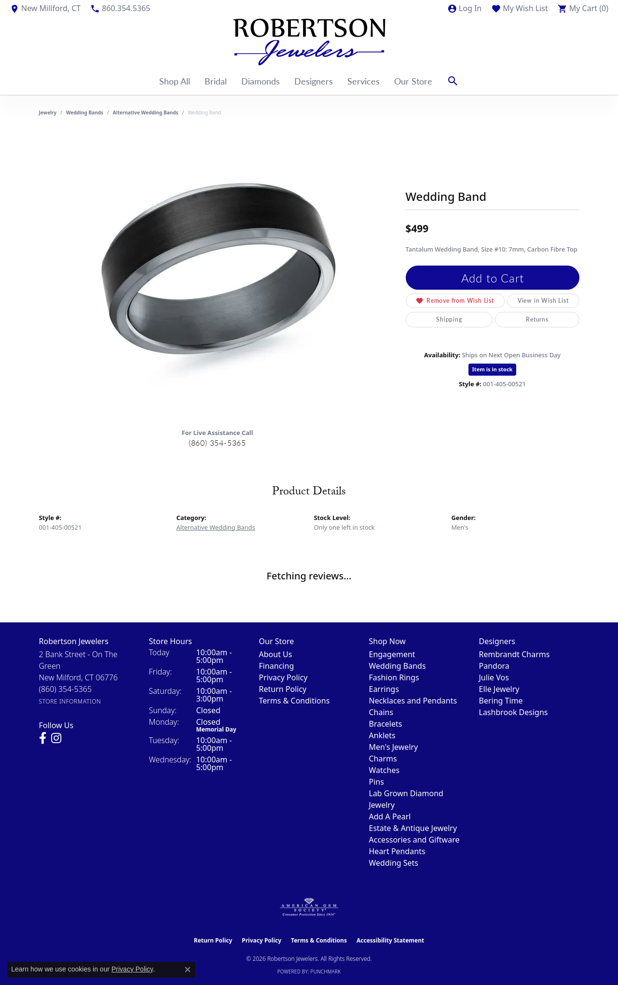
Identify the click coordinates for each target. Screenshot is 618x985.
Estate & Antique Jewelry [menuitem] (413, 828)
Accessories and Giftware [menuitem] (414, 839)
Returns (537, 319)
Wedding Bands (84, 112)
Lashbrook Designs (513, 712)
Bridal (216, 80)
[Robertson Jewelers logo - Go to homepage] (309, 42)
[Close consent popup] (188, 969)
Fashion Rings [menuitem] (394, 677)
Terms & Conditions (294, 700)
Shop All (174, 80)
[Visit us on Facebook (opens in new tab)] (42, 738)
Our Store (413, 80)
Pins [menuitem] (376, 781)
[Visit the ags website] (309, 907)
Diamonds (260, 80)
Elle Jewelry (499, 689)
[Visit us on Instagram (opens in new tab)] (56, 738)
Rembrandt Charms (514, 654)
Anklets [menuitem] (382, 735)
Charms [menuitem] (383, 758)
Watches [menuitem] (384, 770)
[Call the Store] (65, 689)
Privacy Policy (283, 677)
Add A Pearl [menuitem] (390, 816)
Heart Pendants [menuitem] (397, 851)
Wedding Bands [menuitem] (397, 666)
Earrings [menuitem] (384, 689)
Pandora (494, 666)
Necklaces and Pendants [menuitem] (413, 700)
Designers (313, 80)
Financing (276, 666)
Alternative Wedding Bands (146, 112)
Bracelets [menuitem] (385, 723)
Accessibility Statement (390, 940)
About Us (275, 654)
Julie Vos (494, 677)
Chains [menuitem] (381, 712)
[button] (464, 8)
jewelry (48, 112)
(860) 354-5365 (217, 442)
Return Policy (283, 689)
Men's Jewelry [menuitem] (393, 747)
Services (363, 80)
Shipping (449, 319)
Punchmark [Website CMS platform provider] (326, 971)
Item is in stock (492, 369)
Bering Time (501, 700)
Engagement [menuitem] (392, 654)
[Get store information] (70, 701)
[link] (45, 8)
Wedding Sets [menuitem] (394, 863)
